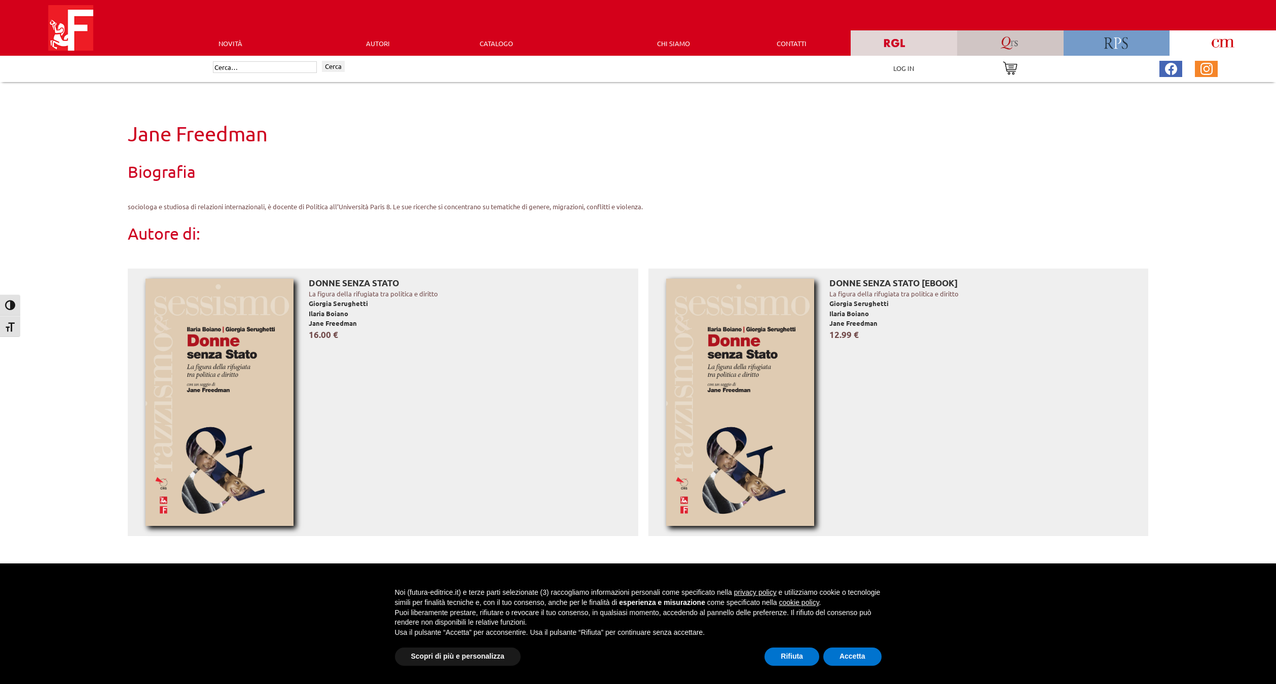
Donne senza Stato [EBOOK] (893, 283)
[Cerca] (265, 67)
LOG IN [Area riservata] (903, 68)
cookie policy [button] (799, 602)
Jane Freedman (333, 323)
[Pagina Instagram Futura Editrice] (1206, 67)
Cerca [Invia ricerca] (333, 66)
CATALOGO (496, 43)
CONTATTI (792, 43)
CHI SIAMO (673, 43)
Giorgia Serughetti (338, 303)
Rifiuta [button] (792, 656)
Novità (230, 43)
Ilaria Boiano (328, 313)
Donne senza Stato (354, 283)
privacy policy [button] (755, 592)
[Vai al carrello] (1010, 67)
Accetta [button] (852, 656)
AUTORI (378, 43)
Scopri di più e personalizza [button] (457, 656)
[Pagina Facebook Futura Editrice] (1171, 67)
